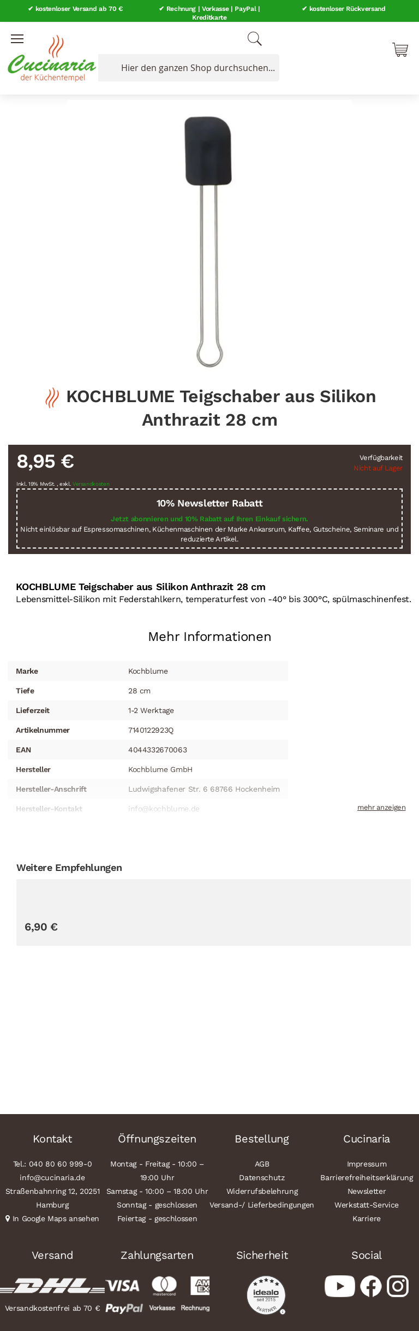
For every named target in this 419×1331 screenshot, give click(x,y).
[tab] (209, 631)
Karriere (366, 1218)
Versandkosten (91, 483)
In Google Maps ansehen (56, 1218)
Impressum (367, 1163)
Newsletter (367, 1190)
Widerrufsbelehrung (262, 1190)
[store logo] (49, 54)
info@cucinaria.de (52, 1177)
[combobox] (186, 67)
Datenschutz (261, 1177)
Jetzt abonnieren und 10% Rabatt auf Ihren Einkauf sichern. (209, 518)
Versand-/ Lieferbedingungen (262, 1204)
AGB (262, 1163)
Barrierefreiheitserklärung (366, 1177)
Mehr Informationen (210, 635)
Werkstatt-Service (366, 1204)
